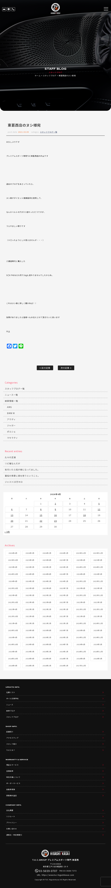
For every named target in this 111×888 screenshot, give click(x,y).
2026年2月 (47, 553)
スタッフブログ (49, 75)
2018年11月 (98, 651)
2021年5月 (98, 616)
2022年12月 (81, 595)
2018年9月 (30, 658)
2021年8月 (47, 616)
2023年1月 (64, 595)
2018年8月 (47, 658)
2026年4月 (13, 553)
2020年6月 (81, 630)
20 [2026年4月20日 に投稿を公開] (12, 520)
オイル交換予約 (12, 698)
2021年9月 (30, 616)
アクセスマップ (12, 738)
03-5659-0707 (13, 9)
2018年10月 (13, 658)
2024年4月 (13, 581)
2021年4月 (13, 623)
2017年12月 (81, 665)
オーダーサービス (13, 783)
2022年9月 (30, 602)
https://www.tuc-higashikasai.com (58, 875)
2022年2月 (47, 609)
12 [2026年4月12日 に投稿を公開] (99, 509)
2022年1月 (64, 609)
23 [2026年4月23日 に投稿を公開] (55, 520)
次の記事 (66, 367)
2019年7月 (64, 644)
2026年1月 (64, 553)
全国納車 (9, 771)
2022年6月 (81, 602)
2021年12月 (81, 609)
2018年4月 (13, 665)
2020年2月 (47, 637)
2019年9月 (30, 644)
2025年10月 (13, 560)
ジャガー (11, 425)
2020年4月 (13, 637)
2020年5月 (98, 630)
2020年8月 (47, 630)
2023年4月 (13, 595)
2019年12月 (81, 637)
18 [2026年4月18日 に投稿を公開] (84, 515)
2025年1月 (64, 567)
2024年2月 (47, 581)
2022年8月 (47, 602)
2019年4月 (13, 651)
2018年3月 (30, 665)
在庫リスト (4, 9)
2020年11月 (98, 623)
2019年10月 (13, 644)
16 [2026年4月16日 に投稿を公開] (55, 515)
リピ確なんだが (12, 463)
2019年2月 (47, 651)
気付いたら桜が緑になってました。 (22, 469)
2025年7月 (64, 560)
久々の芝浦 (10, 457)
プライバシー (11, 822)
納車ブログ (10, 711)
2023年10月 (13, 588)
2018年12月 (81, 651)
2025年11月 (98, 553)
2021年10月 (13, 616)
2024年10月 (13, 574)
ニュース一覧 (11, 394)
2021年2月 (47, 623)
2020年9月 (30, 630)
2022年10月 (13, 602)
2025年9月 (30, 560)
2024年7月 (64, 574)
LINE (9, 9)
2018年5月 (98, 658)
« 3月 (7, 531)
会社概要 (9, 810)
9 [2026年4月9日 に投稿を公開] (55, 509)
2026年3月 (30, 553)
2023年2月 (47, 595)
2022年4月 (13, 609)
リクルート (10, 816)
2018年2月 (47, 665)
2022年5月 (98, 602)
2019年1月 (64, 651)
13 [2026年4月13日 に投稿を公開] (12, 515)
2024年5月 (98, 574)
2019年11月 (98, 637)
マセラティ (12, 437)
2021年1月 (64, 623)
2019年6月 (81, 644)
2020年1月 (64, 637)
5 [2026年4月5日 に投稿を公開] (99, 503)
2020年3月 (30, 637)
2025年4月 (13, 567)
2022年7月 (64, 602)
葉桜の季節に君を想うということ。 (22, 475)
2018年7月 (64, 658)
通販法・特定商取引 (14, 835)
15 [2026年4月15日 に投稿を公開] (41, 515)
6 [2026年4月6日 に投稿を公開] (12, 509)
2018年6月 (81, 658)
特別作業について (13, 777)
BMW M (11, 413)
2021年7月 (64, 616)
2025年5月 (98, 560)
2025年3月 (30, 567)
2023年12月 (81, 581)
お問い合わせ (11, 828)
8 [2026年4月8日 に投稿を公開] (41, 509)
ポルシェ (11, 431)
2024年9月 (30, 574)
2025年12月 (81, 553)
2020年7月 (64, 630)
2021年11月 (98, 609)
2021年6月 (81, 616)
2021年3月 (30, 623)
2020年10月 (13, 630)
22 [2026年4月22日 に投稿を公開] (41, 520)
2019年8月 (47, 644)
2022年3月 (30, 609)
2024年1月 (64, 581)
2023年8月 (47, 588)
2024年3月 (30, 581)
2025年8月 (47, 560)
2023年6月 (81, 588)
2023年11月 (98, 581)
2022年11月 (98, 595)
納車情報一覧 (11, 400)
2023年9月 (30, 588)
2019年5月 (98, 644)
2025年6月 (81, 560)
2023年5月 (98, 588)
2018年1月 (64, 665)
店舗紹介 (9, 731)
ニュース (9, 704)
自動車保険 (10, 789)
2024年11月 (98, 567)
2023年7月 (64, 588)
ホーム (37, 75)
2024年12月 (81, 567)
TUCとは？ (10, 750)
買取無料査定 (11, 795)
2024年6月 (81, 574)
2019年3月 (30, 651)
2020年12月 (81, 623)
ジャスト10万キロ (14, 481)
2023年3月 (30, 595)
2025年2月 (47, 567)
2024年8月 (47, 574)
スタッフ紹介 (11, 744)
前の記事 (45, 367)
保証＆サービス (12, 765)
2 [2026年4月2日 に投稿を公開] (55, 503)
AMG (9, 407)
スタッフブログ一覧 (48, 132)
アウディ (11, 419)
